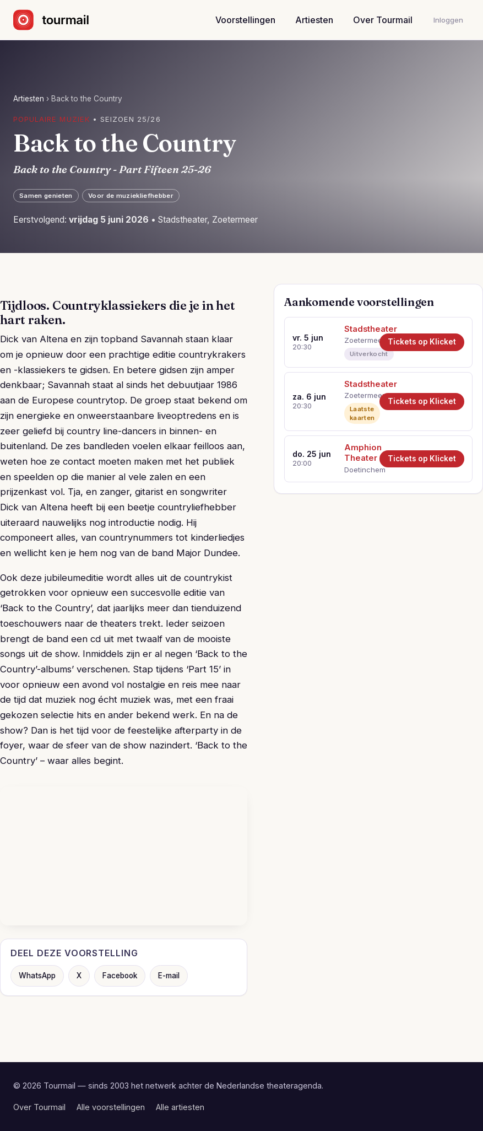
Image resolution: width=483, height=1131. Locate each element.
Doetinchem (358, 469)
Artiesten (314, 19)
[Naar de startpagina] (60, 19)
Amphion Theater (358, 453)
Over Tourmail (383, 19)
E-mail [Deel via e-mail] (169, 975)
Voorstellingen (245, 19)
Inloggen (448, 19)
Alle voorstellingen (111, 1107)
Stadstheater (358, 329)
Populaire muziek (51, 119)
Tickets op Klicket (422, 341)
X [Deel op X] (79, 975)
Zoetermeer (358, 340)
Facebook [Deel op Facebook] (119, 975)
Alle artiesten (180, 1107)
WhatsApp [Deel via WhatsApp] (37, 975)
